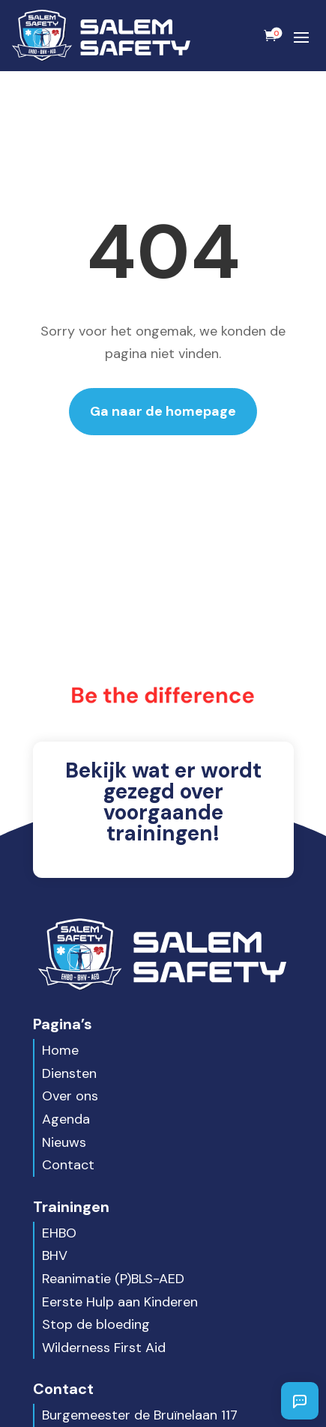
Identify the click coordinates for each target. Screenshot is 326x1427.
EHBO (59, 1233)
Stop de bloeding (96, 1324)
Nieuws (64, 1142)
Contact (68, 1165)
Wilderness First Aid (104, 1348)
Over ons (70, 1096)
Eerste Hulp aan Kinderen (120, 1302)
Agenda (66, 1119)
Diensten (69, 1073)
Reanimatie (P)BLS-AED (113, 1279)
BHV (54, 1255)
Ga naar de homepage (163, 411)
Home (60, 1050)
